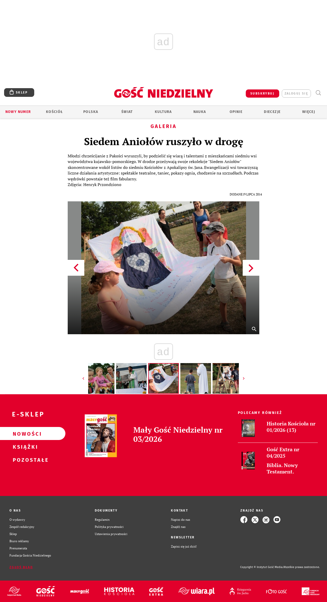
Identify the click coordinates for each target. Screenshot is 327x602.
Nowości (24, 433)
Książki (24, 446)
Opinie (236, 112)
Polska (90, 112)
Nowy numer (18, 112)
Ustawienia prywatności (111, 534)
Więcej (308, 112)
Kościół (54, 112)
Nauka (199, 112)
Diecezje (272, 112)
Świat (127, 112)
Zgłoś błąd (21, 567)
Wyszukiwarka (318, 93)
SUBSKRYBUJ (262, 93)
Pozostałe (24, 459)
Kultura (163, 112)
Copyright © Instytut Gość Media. (261, 567)
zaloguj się (296, 93)
